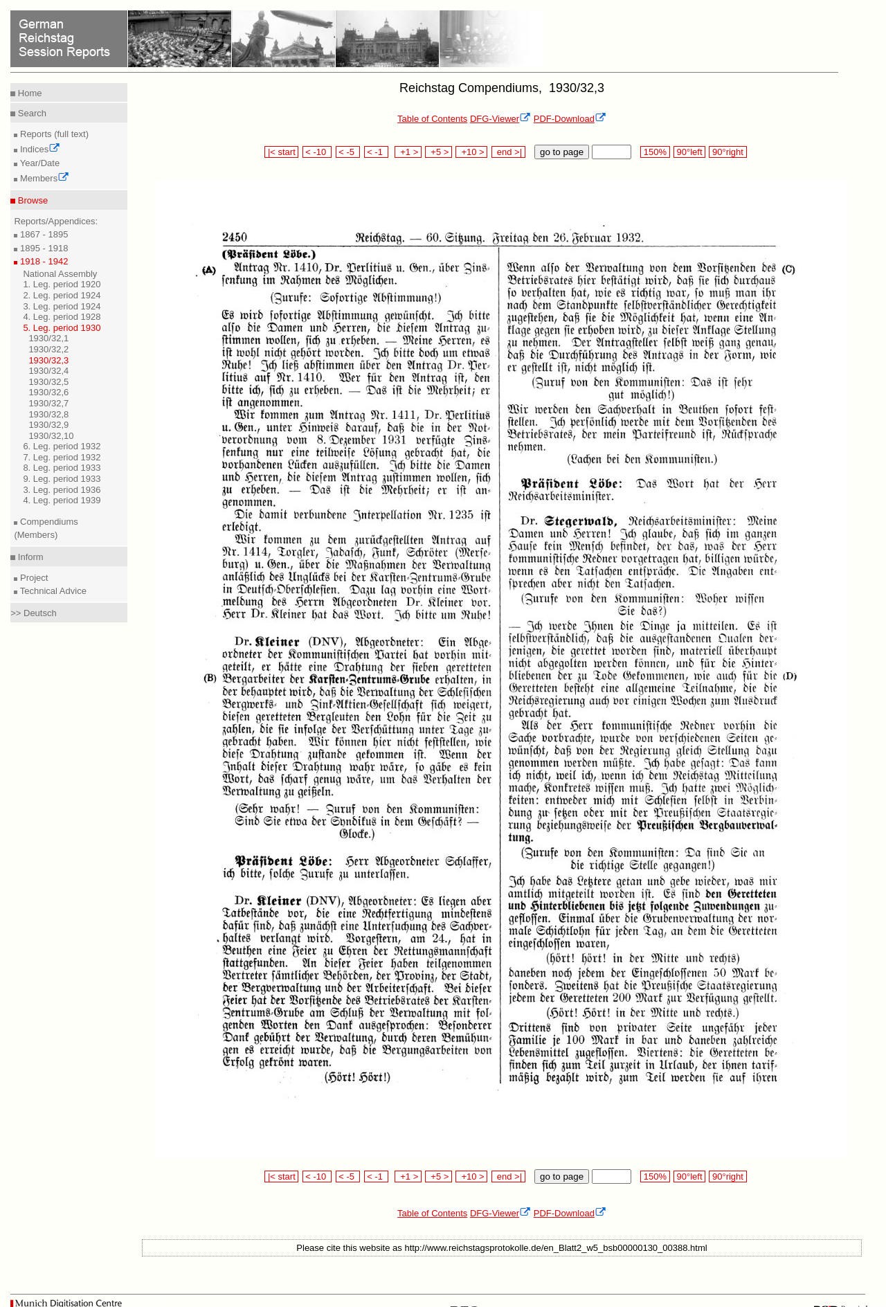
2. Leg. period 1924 (61, 295)
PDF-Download (570, 119)
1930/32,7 (48, 403)
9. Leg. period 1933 (61, 479)
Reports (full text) (53, 134)
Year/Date (38, 163)
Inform (29, 557)
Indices (38, 149)
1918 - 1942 (42, 261)
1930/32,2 (48, 349)
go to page (562, 152)
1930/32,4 (48, 371)
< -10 (317, 152)
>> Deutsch (33, 613)
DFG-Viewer (500, 119)
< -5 (348, 152)
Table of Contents (432, 119)
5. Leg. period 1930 (61, 328)
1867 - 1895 (42, 234)
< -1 (376, 152)
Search (30, 113)
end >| (508, 152)
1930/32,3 (48, 360)
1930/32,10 (50, 436)
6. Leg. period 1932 (61, 446)
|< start (281, 152)
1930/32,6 (48, 392)
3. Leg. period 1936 (61, 490)
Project (32, 578)
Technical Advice (52, 591)
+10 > (471, 152)
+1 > (408, 152)
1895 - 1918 (42, 248)
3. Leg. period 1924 (61, 306)
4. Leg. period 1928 (61, 317)
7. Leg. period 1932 (61, 457)
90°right (727, 152)
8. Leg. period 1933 (61, 467)
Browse (31, 200)
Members (43, 178)
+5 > (438, 152)
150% (655, 152)
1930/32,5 (48, 382)
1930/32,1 (48, 338)
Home (28, 93)
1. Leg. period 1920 (61, 284)
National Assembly (60, 274)
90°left (689, 152)
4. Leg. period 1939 (61, 500)
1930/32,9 (48, 425)
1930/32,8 (48, 414)
